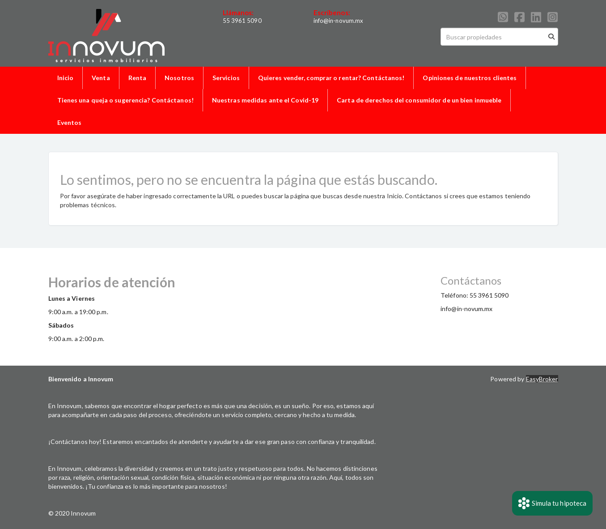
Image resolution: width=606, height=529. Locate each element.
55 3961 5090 (242, 20)
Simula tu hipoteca (552, 503)
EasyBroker (542, 379)
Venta (101, 77)
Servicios (226, 77)
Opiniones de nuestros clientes (470, 77)
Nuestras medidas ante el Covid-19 (265, 100)
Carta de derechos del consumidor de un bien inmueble (419, 100)
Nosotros (179, 77)
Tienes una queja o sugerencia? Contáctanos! (125, 100)
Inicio (65, 77)
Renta (137, 77)
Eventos (69, 122)
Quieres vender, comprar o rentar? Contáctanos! (331, 77)
